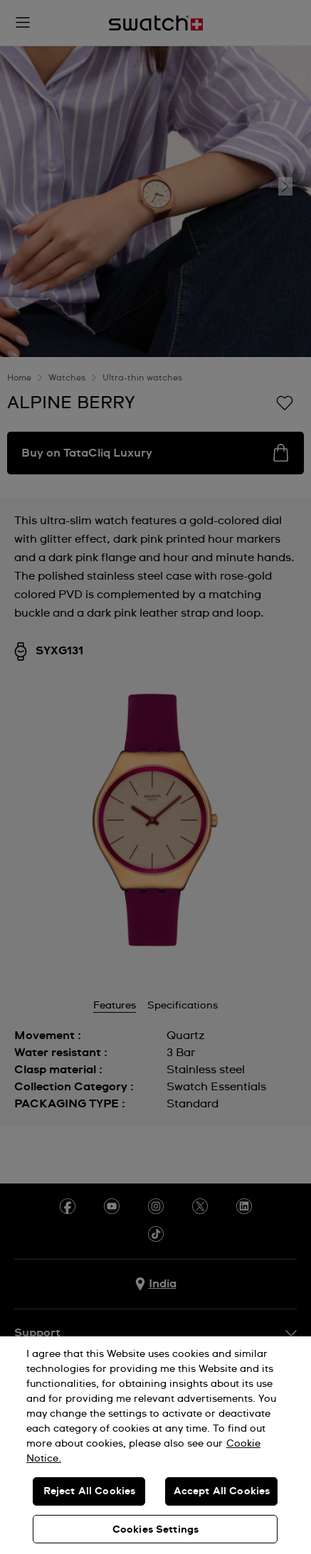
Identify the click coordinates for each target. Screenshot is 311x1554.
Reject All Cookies (89, 1491)
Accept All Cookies (222, 1491)
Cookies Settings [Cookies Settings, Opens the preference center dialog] (155, 1530)
